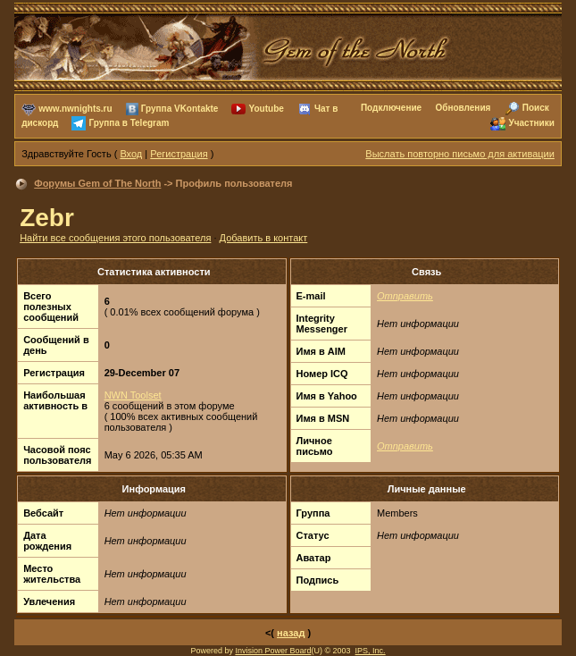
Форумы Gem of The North (97, 183)
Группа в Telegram (129, 123)
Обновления (462, 108)
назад (291, 632)
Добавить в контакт (264, 237)
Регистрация (178, 153)
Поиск (535, 108)
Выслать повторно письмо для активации (460, 153)
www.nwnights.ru (75, 109)
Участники (531, 123)
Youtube (266, 109)
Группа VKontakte (180, 109)
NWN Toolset (133, 395)
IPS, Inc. (370, 650)
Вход (131, 153)
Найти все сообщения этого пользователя (115, 237)
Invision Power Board (273, 650)
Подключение (391, 108)
